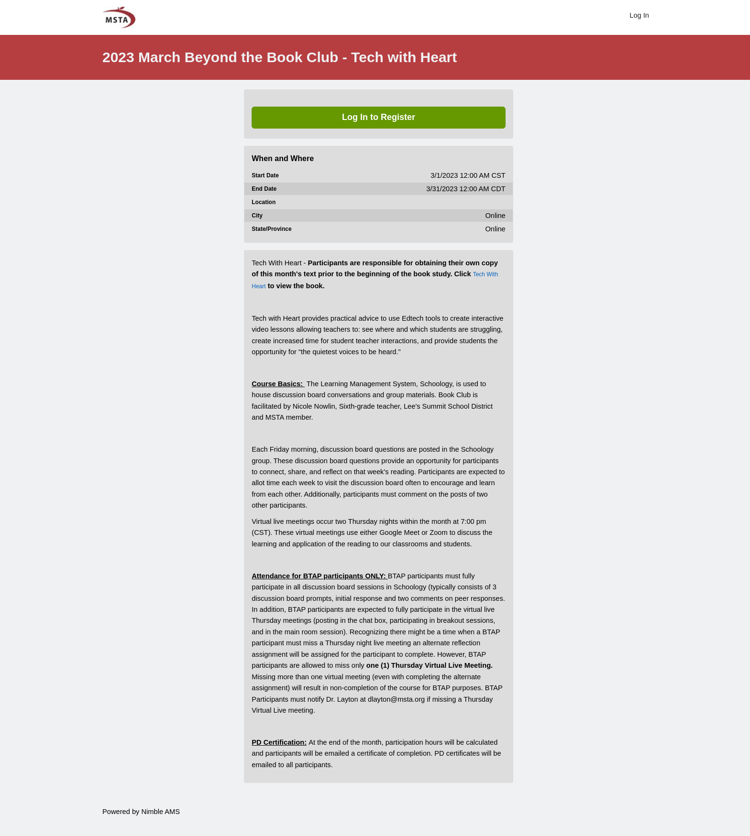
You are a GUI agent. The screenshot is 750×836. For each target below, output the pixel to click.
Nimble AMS (160, 811)
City (257, 215)
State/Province (271, 229)
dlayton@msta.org (396, 699)
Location (264, 202)
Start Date (265, 175)
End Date (264, 188)
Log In (639, 15)
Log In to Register (378, 117)
